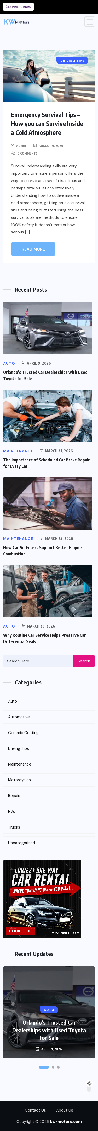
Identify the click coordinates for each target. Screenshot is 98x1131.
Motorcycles (19, 780)
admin (21, 146)
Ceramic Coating (23, 732)
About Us (64, 1110)
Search (84, 661)
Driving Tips (18, 748)
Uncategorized (21, 843)
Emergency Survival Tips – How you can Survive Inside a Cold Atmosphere (47, 123)
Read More (33, 249)
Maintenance (19, 764)
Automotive (19, 717)
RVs (11, 811)
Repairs (14, 795)
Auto (12, 701)
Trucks (14, 827)
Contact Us (35, 1110)
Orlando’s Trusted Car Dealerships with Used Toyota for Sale (49, 1030)
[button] (44, 1067)
